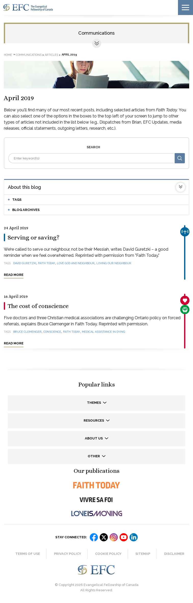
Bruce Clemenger (27, 331)
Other (94, 456)
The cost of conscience (38, 306)
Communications (96, 33)
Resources (94, 420)
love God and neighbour (76, 263)
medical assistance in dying (103, 331)
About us (94, 438)
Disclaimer (174, 554)
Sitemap (142, 554)
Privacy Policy (67, 554)
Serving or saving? (33, 237)
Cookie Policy (108, 554)
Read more (13, 275)
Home (8, 54)
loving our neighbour (113, 263)
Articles (51, 54)
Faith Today (46, 263)
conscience (52, 331)
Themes (94, 403)
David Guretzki (24, 263)
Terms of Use (27, 554)
